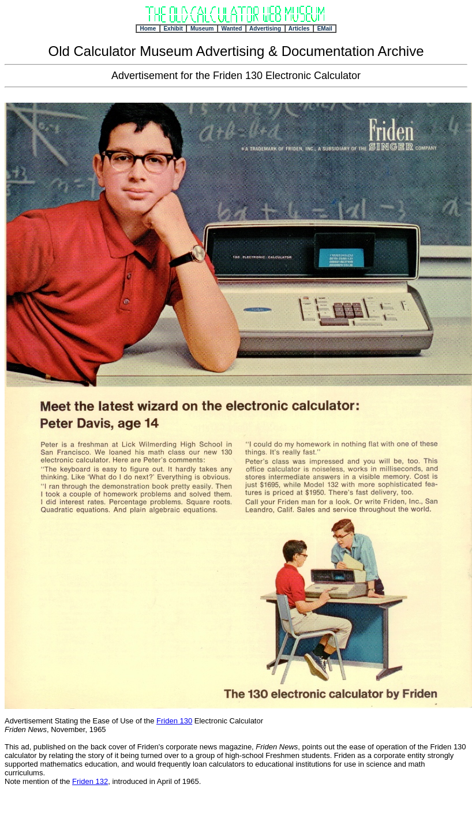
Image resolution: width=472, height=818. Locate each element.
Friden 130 (174, 720)
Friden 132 (90, 781)
